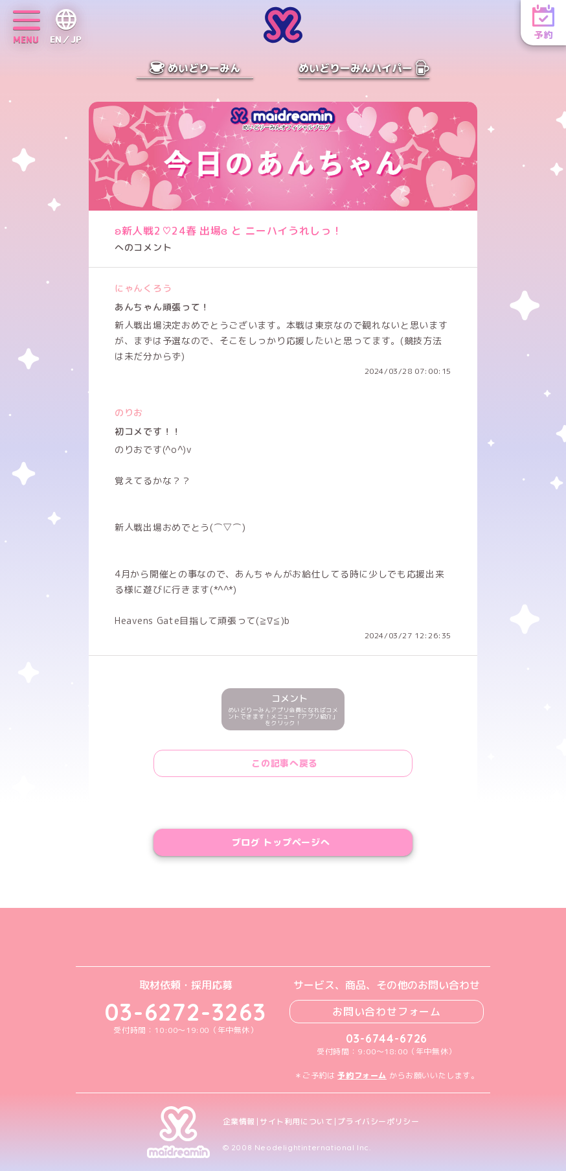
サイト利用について (296, 1121)
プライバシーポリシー (378, 1121)
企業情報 (239, 1121)
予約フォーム (362, 1075)
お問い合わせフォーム (386, 1011)
